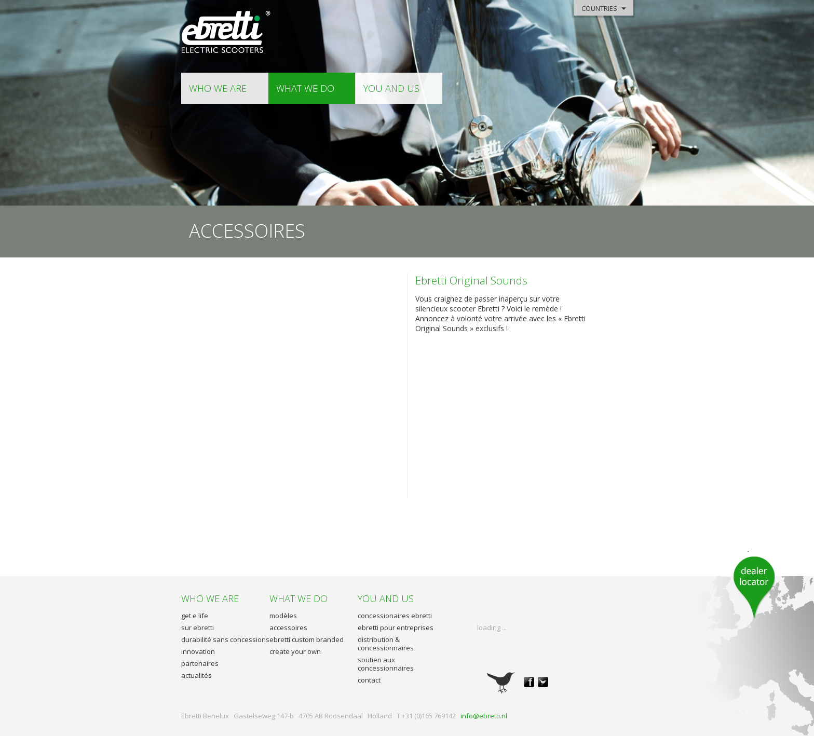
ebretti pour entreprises (395, 627)
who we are (218, 88)
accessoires (288, 627)
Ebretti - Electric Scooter (226, 32)
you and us (391, 88)
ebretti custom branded (306, 639)
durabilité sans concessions (225, 639)
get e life (194, 615)
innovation (198, 651)
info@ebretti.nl (483, 715)
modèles (283, 615)
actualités (196, 675)
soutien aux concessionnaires (386, 664)
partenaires (200, 663)
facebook (529, 682)
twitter (543, 682)
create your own (295, 651)
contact (369, 680)
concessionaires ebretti (395, 615)
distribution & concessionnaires (386, 643)
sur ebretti (197, 627)
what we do (305, 88)
